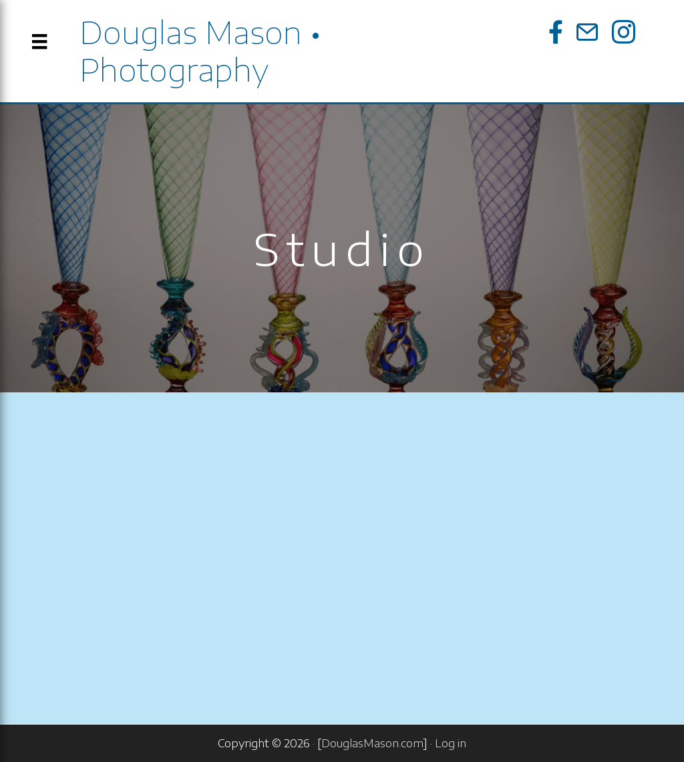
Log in (450, 743)
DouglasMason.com (372, 743)
